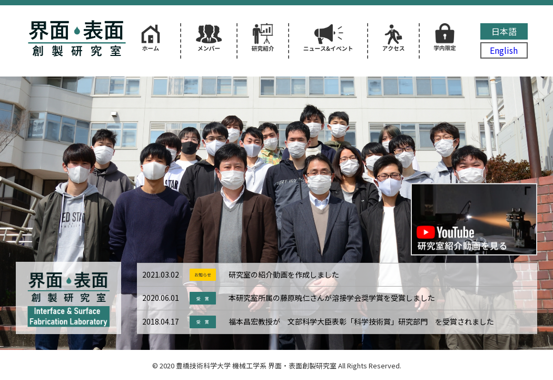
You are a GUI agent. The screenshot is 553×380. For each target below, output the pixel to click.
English (504, 50)
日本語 (504, 31)
